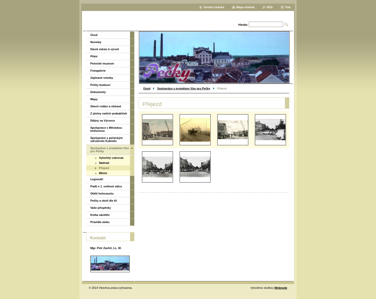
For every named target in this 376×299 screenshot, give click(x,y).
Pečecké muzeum (102, 63)
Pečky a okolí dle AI (103, 200)
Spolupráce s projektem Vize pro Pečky (183, 88)
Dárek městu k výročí (104, 49)
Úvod (146, 88)
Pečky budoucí (100, 84)
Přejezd (104, 168)
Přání (93, 56)
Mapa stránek (245, 7)
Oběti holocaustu (101, 193)
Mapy (94, 99)
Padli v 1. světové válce (106, 186)
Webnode (280, 287)
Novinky (96, 42)
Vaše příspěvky (100, 207)
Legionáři (96, 179)
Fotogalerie (98, 70)
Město (103, 173)
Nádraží (104, 162)
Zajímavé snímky (101, 77)
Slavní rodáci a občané (105, 106)
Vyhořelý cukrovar (111, 157)
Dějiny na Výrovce (102, 120)
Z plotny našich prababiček (108, 113)
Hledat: (243, 24)
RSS (270, 7)
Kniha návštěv (100, 214)
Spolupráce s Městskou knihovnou (106, 129)
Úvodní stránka (214, 7)
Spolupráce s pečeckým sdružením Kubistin (106, 139)
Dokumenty (98, 92)
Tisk (288, 7)
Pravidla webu (99, 222)
